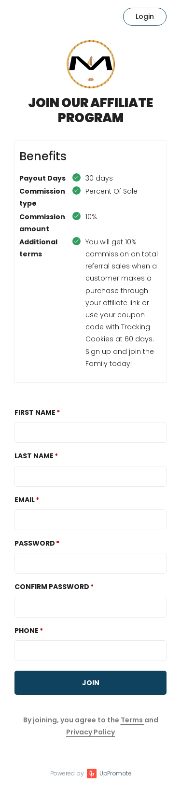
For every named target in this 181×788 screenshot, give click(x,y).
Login (145, 16)
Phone (26, 630)
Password (34, 543)
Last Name (34, 456)
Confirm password (51, 586)
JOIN (90, 683)
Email (24, 500)
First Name (35, 412)
